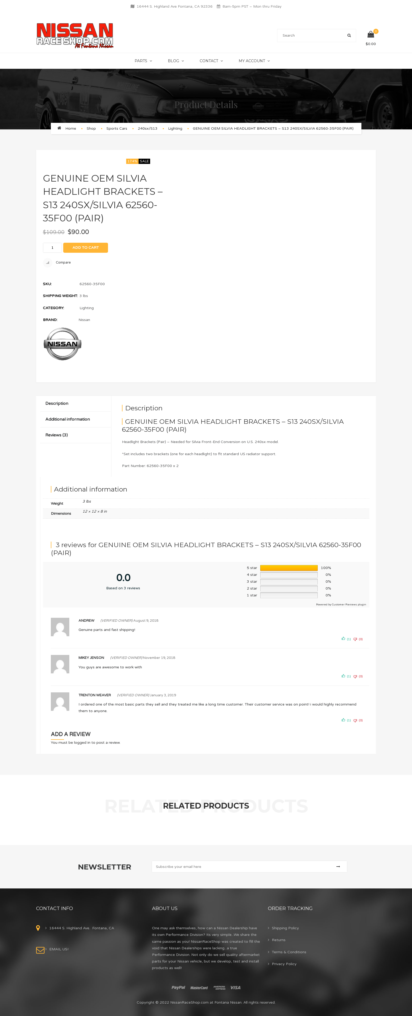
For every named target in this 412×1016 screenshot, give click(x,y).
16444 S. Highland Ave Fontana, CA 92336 (175, 6)
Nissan (84, 320)
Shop (91, 128)
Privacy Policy (284, 964)
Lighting (175, 128)
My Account (252, 61)
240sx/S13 (148, 128)
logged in (82, 742)
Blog (173, 61)
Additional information (67, 419)
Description (56, 403)
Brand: (50, 320)
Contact (209, 61)
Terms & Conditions (289, 952)
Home (70, 128)
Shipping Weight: (60, 296)
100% (326, 568)
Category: (53, 308)
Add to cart (85, 247)
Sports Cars (116, 128)
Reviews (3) (56, 435)
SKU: (47, 284)
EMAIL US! (58, 949)
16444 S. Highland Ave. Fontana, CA (81, 928)
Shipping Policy (285, 928)
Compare (57, 263)
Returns (279, 940)
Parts (141, 61)
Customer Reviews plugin (349, 604)
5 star (252, 568)
